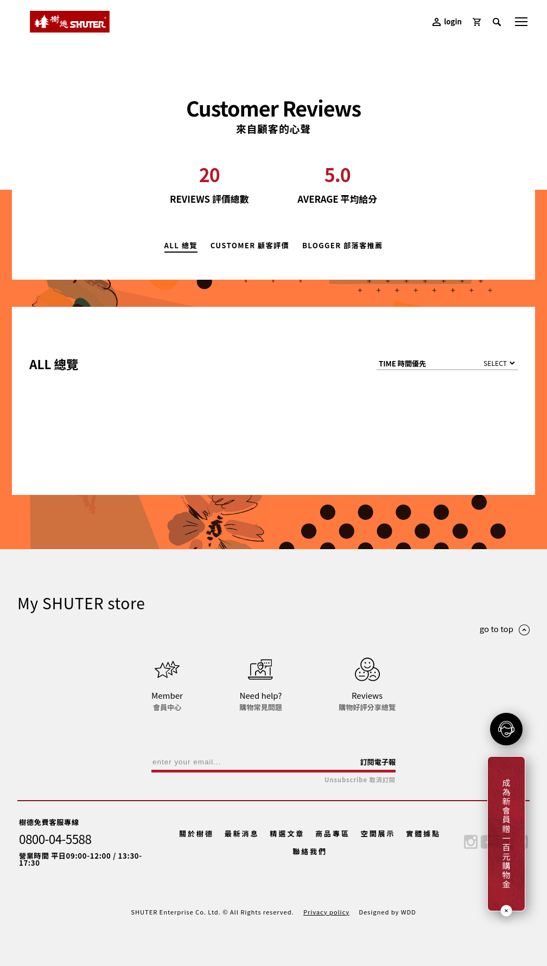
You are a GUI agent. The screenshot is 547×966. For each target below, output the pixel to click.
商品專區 (332, 833)
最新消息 (242, 833)
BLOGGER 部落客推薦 (342, 246)
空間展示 (378, 833)
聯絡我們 (309, 851)
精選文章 (287, 833)
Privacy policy (326, 911)
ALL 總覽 (181, 246)
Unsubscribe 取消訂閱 (360, 780)
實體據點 (423, 833)
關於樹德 (196, 833)
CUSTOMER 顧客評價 (250, 246)
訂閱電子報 (378, 761)
